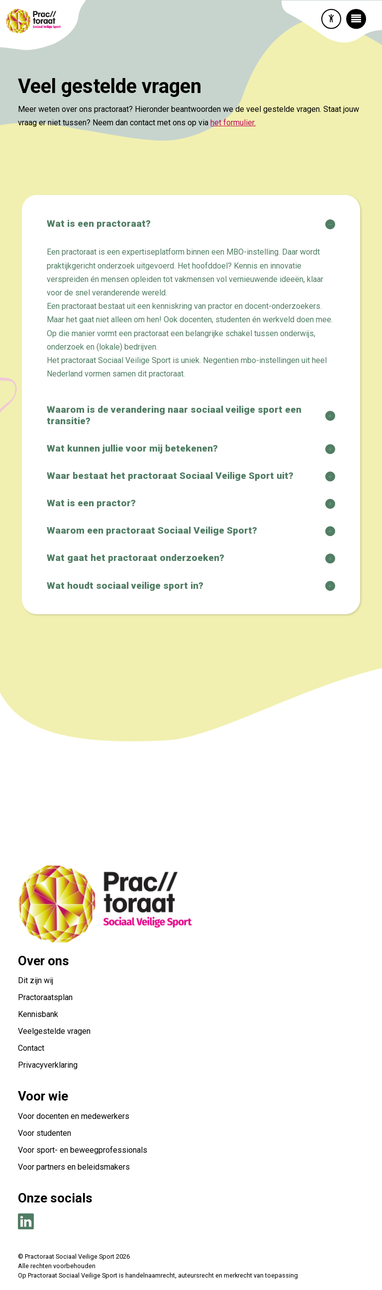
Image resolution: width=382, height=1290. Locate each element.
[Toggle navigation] (356, 19)
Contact (32, 1048)
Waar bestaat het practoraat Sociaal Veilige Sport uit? (170, 475)
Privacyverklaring (48, 1065)
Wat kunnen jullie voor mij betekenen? (132, 448)
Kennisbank (38, 1014)
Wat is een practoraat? (99, 223)
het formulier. (233, 122)
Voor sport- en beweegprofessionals (82, 1150)
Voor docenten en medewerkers (73, 1116)
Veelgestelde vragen (54, 1031)
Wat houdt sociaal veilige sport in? (125, 585)
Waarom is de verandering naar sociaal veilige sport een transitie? (174, 415)
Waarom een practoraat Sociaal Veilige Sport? (152, 530)
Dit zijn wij (35, 980)
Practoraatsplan (45, 997)
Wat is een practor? (91, 503)
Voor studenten (44, 1133)
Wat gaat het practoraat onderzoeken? (135, 557)
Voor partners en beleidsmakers (74, 1167)
